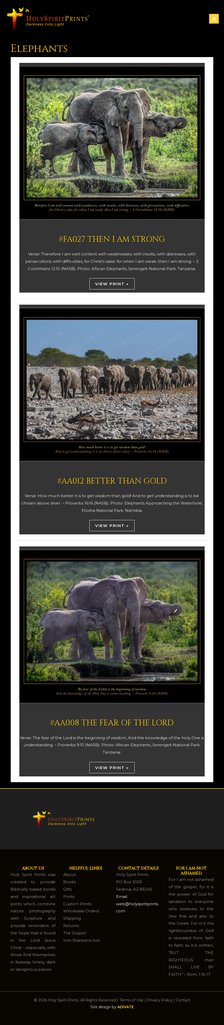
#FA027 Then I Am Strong (112, 239)
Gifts (67, 889)
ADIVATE (125, 1007)
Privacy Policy (159, 1000)
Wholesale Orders (81, 910)
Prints (68, 896)
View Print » (112, 283)
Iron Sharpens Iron (81, 940)
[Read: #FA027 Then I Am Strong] (112, 142)
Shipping (72, 918)
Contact (183, 1000)
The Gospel (74, 932)
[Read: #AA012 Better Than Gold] (112, 384)
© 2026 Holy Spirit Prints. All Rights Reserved (75, 1000)
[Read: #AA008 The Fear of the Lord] (112, 625)
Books (69, 881)
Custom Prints (77, 903)
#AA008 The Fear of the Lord (112, 723)
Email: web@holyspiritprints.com (137, 904)
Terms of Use (131, 1000)
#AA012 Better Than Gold (112, 481)
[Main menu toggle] (214, 19)
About (69, 874)
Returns (71, 925)
